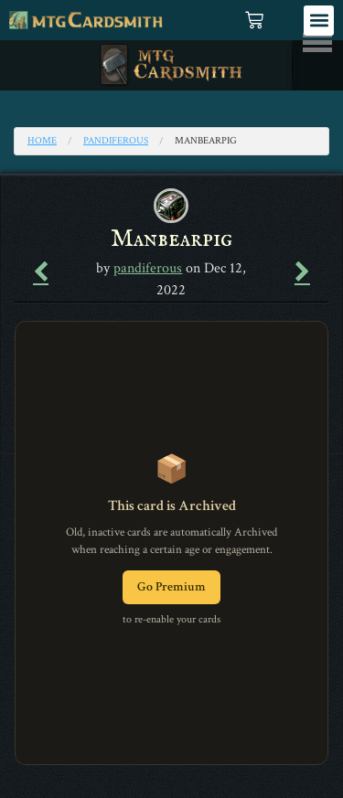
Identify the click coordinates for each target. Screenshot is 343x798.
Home (42, 140)
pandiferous (115, 140)
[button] (319, 20)
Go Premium (171, 587)
